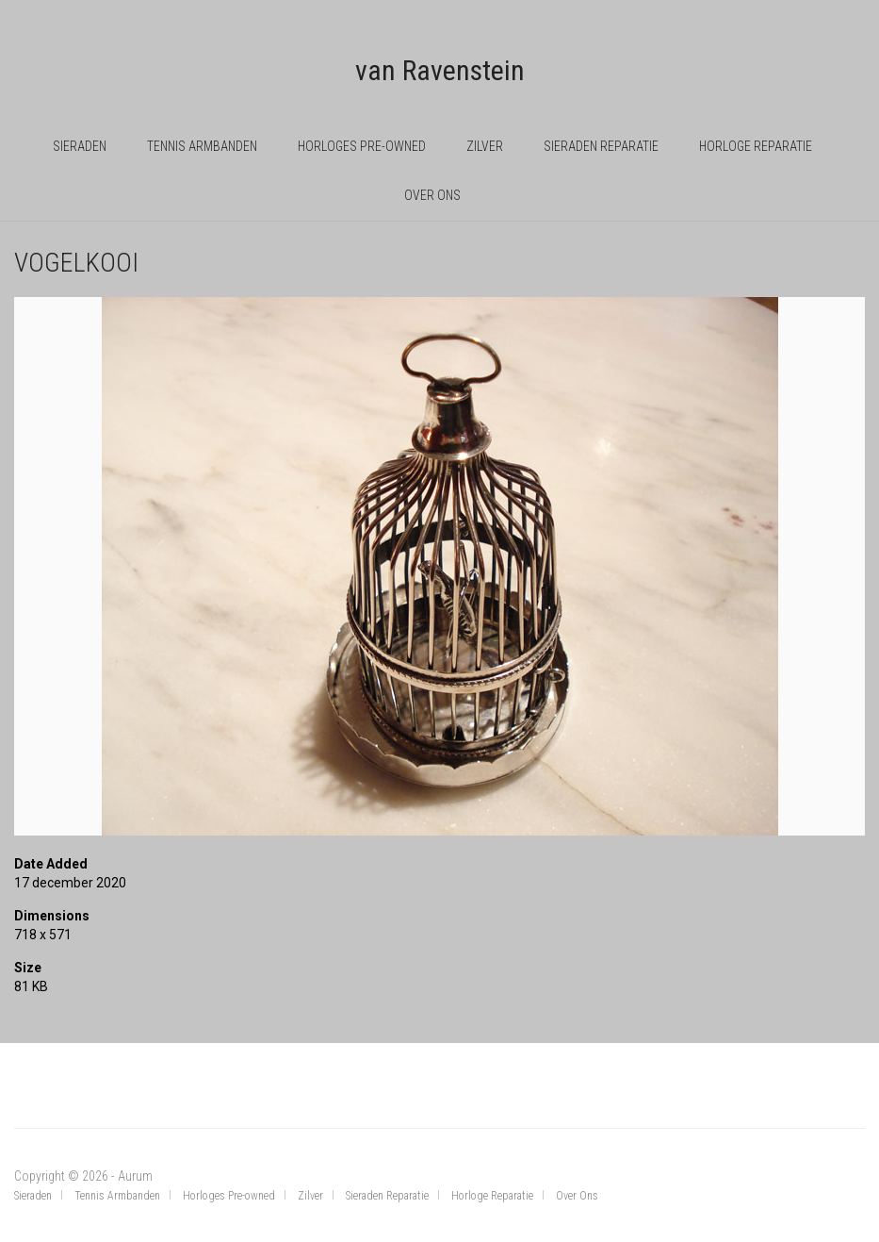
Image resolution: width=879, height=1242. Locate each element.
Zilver (484, 146)
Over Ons (432, 195)
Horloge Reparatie (755, 146)
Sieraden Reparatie (601, 146)
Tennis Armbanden (202, 146)
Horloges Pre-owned (362, 146)
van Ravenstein (440, 70)
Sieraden (79, 146)
